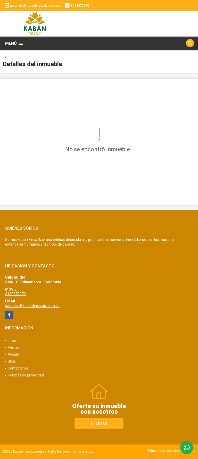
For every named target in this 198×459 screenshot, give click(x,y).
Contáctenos (18, 368)
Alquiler (14, 354)
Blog (11, 361)
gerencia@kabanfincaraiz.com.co (32, 306)
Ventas (13, 347)
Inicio (6, 57)
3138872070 (80, 5)
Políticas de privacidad (26, 375)
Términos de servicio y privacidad (171, 451)
